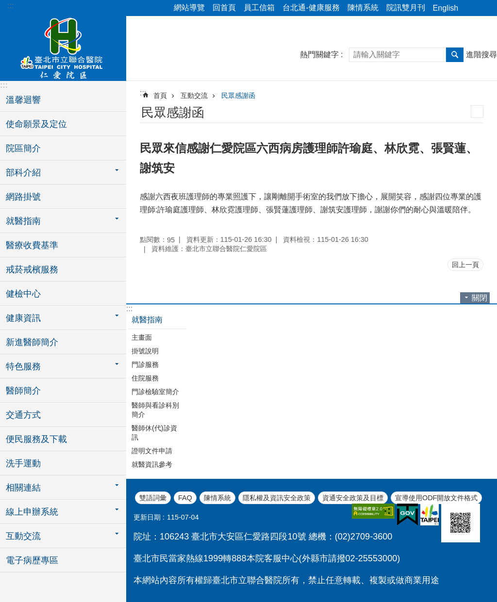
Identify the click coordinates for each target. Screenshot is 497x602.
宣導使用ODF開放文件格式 (436, 498)
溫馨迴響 (23, 100)
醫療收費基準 (32, 245)
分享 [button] (470, 8)
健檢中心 (23, 294)
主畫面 (142, 337)
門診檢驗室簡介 (155, 392)
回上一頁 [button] (465, 265)
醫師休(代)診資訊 (154, 432)
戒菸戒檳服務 (32, 269)
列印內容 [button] (477, 111)
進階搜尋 (481, 54)
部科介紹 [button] (23, 172)
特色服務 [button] (23, 366)
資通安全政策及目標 (352, 498)
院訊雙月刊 (405, 7)
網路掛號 (23, 197)
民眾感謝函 (238, 95)
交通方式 (23, 415)
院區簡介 (23, 148)
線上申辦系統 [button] (32, 512)
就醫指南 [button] (23, 221)
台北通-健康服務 (310, 7)
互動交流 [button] (23, 536)
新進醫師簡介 (32, 342)
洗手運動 (23, 463)
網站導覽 (189, 7)
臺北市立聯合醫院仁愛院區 (63, 47)
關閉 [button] (479, 298)
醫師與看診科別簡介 (155, 409)
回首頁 (224, 7)
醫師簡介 (23, 391)
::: (10, 5)
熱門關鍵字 (319, 54)
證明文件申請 (152, 451)
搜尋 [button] (455, 55)
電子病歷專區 (32, 560)
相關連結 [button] (23, 487)
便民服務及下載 (36, 439)
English (445, 8)
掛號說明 (145, 351)
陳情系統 (363, 7)
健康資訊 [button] (23, 318)
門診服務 (145, 364)
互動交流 (194, 95)
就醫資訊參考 (152, 464)
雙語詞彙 (152, 498)
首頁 (160, 95)
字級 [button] (484, 8)
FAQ (185, 498)
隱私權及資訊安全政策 (277, 498)
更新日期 (147, 517)
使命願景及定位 (36, 124)
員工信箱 (259, 7)
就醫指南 (147, 320)
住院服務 (145, 378)
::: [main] (143, 93)
